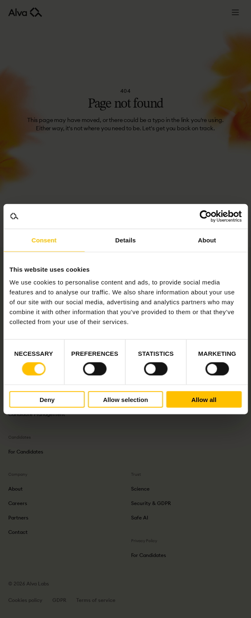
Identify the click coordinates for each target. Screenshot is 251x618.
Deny (47, 399)
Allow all (203, 399)
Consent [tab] (43, 239)
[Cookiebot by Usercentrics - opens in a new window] (205, 216)
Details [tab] (125, 239)
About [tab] (207, 239)
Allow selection (125, 399)
